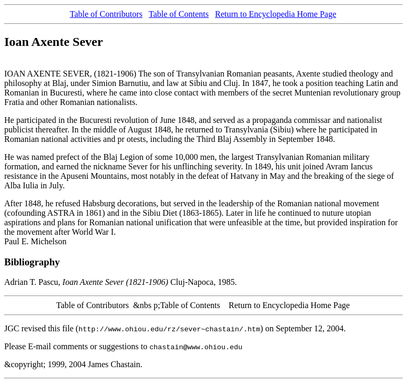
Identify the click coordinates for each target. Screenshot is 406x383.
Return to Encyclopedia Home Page (275, 13)
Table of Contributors (106, 13)
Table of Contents (179, 13)
